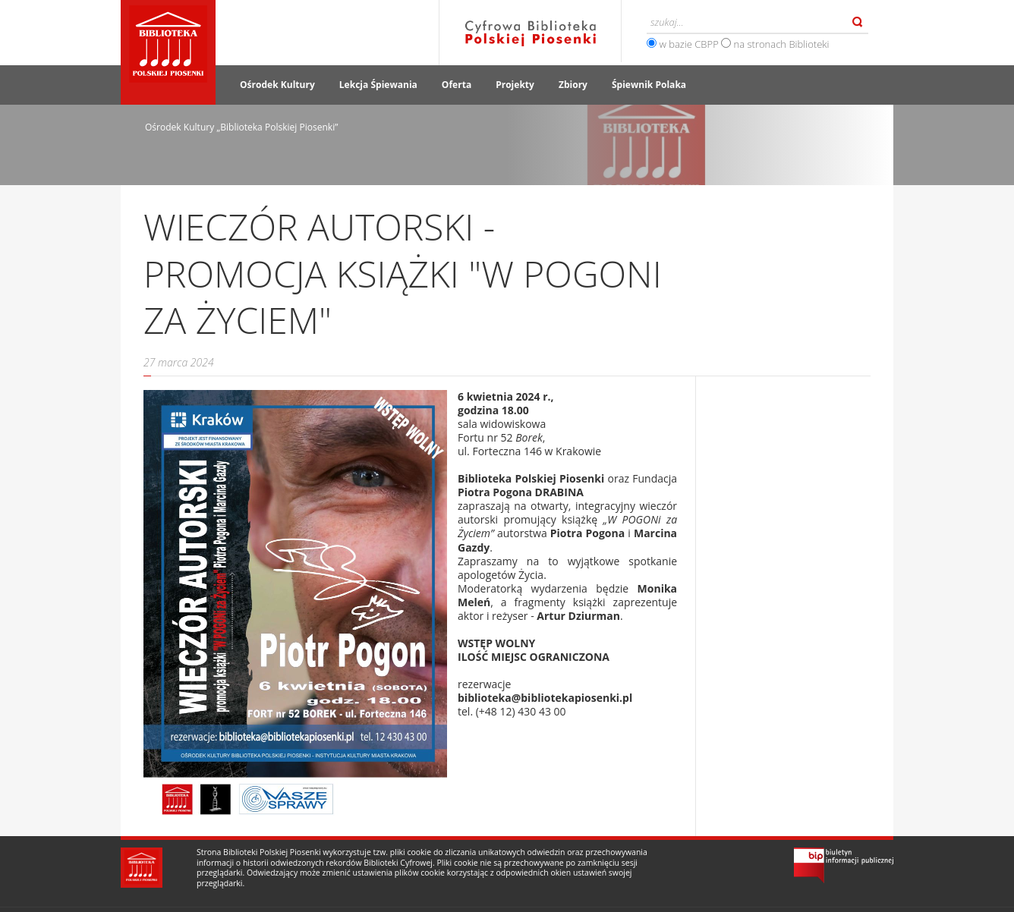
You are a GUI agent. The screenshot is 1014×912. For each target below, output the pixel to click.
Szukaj (857, 22)
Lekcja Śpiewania (378, 84)
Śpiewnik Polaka (649, 84)
